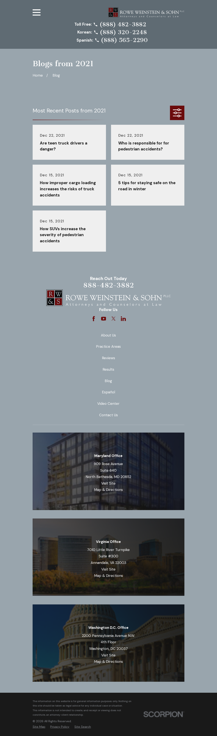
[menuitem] (39, 727)
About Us (108, 335)
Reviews (108, 358)
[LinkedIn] (123, 318)
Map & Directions (108, 489)
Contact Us (108, 415)
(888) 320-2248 (123, 32)
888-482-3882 (108, 285)
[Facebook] (93, 318)
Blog (108, 381)
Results (108, 369)
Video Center (108, 403)
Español (108, 392)
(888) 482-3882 (123, 24)
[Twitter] (113, 318)
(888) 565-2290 (124, 40)
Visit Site (108, 483)
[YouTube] (103, 318)
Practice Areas (108, 346)
